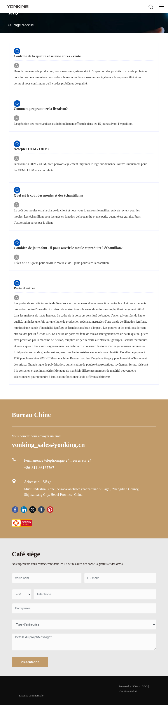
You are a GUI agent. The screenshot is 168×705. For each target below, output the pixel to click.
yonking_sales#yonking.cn (48, 444)
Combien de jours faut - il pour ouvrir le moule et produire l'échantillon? (68, 248)
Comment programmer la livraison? (41, 109)
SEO (144, 686)
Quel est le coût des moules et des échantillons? (49, 195)
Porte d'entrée (24, 288)
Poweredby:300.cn (129, 686)
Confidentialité (127, 691)
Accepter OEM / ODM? (31, 149)
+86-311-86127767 (39, 468)
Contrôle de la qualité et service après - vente (47, 56)
